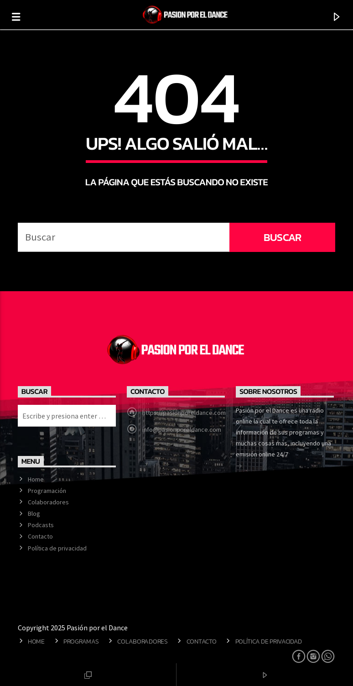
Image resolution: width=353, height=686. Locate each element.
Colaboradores (48, 502)
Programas (81, 641)
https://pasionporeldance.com (184, 412)
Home (36, 479)
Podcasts (41, 525)
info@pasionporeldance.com (181, 429)
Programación (47, 491)
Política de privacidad (57, 548)
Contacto (40, 536)
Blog (34, 513)
